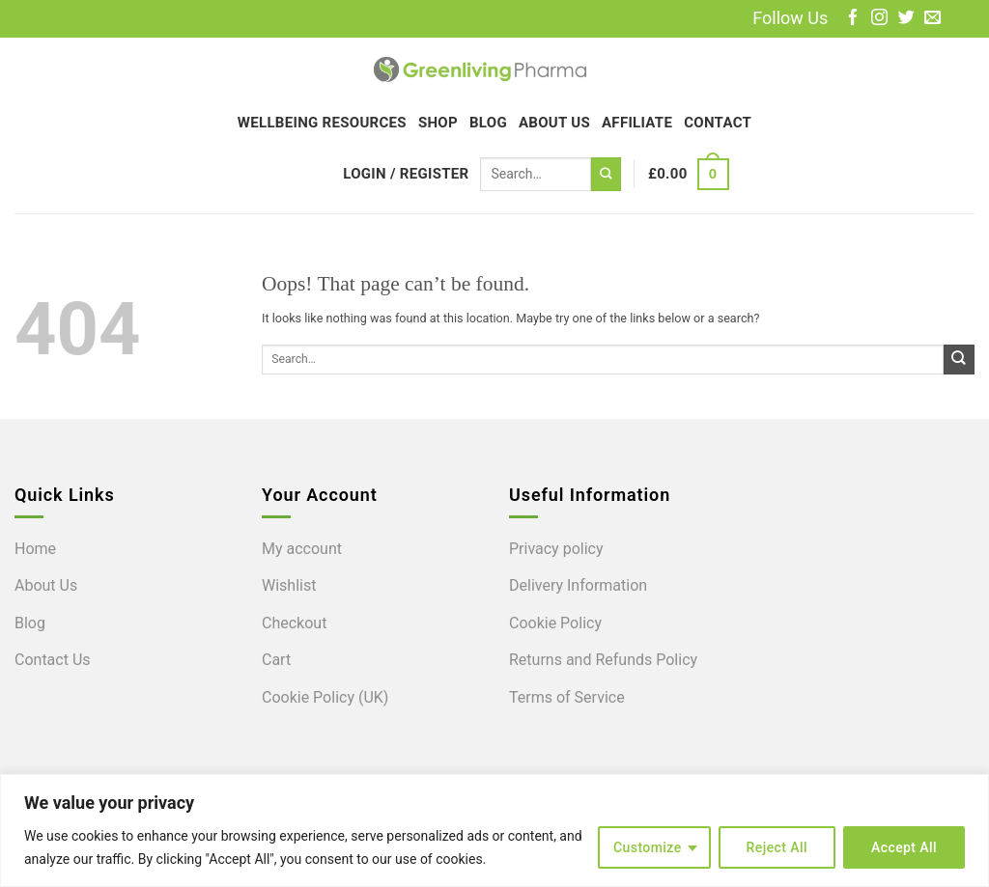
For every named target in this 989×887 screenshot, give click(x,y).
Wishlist (289, 585)
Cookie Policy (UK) (325, 697)
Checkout (294, 623)
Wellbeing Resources (322, 122)
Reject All (777, 847)
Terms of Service (567, 697)
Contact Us (52, 660)
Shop (438, 122)
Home (35, 549)
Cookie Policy (555, 623)
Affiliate (637, 122)
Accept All (904, 847)
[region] (494, 830)
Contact (717, 122)
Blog (488, 122)
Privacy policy (556, 549)
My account (302, 549)
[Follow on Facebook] (853, 19)
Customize (647, 847)
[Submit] (606, 174)
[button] (405, 173)
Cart (276, 660)
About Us (554, 122)
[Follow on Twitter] (906, 19)
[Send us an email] (932, 19)
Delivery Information (578, 585)
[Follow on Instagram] (879, 19)
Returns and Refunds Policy (603, 660)
